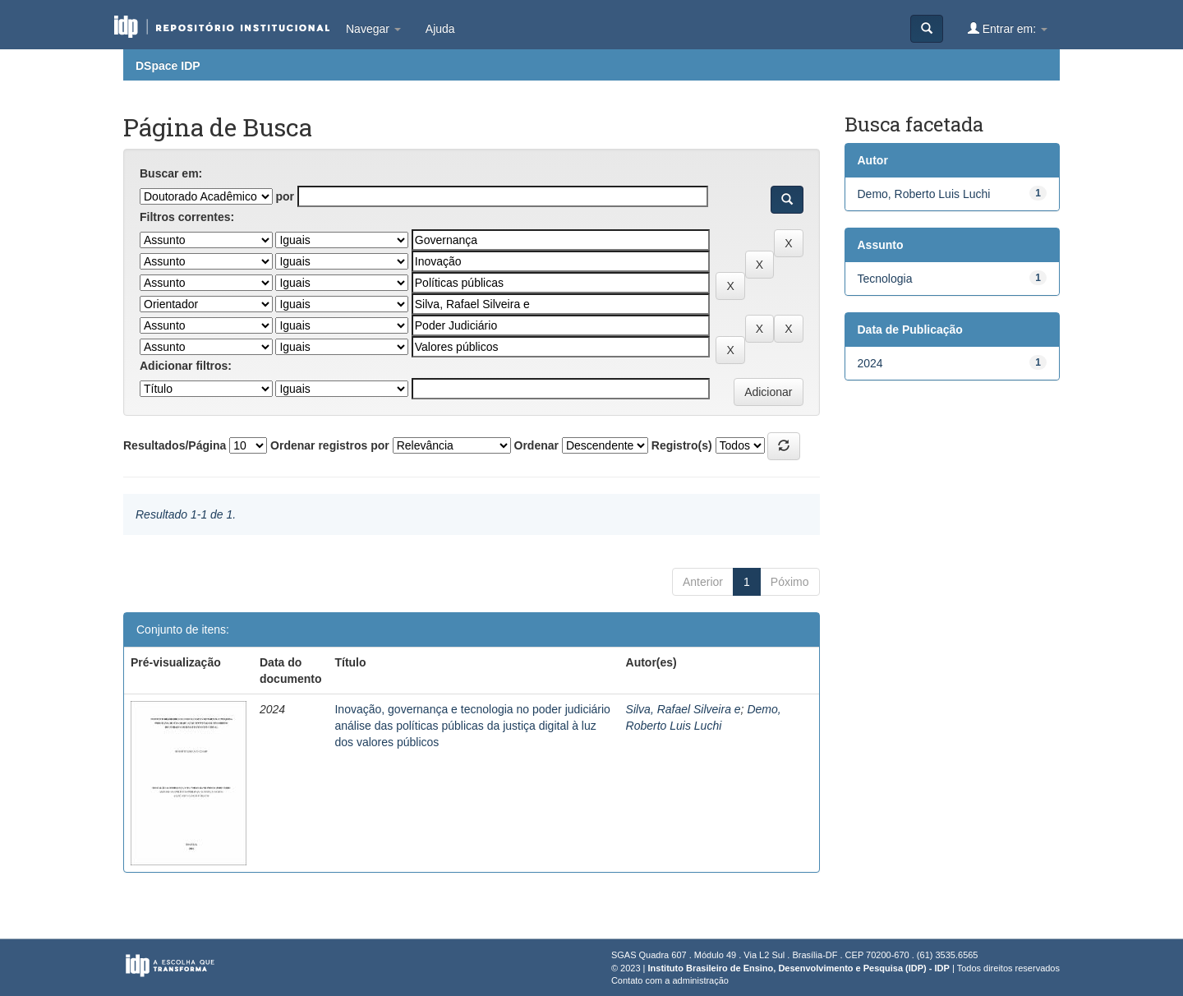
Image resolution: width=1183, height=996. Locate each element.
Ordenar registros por (329, 445)
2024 (870, 363)
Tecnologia (885, 278)
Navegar (373, 28)
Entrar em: (1007, 28)
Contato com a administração (670, 980)
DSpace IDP (168, 65)
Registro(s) (681, 445)
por (284, 196)
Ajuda (440, 28)
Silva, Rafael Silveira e (683, 709)
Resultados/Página (174, 445)
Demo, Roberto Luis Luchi (924, 194)
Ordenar (536, 445)
